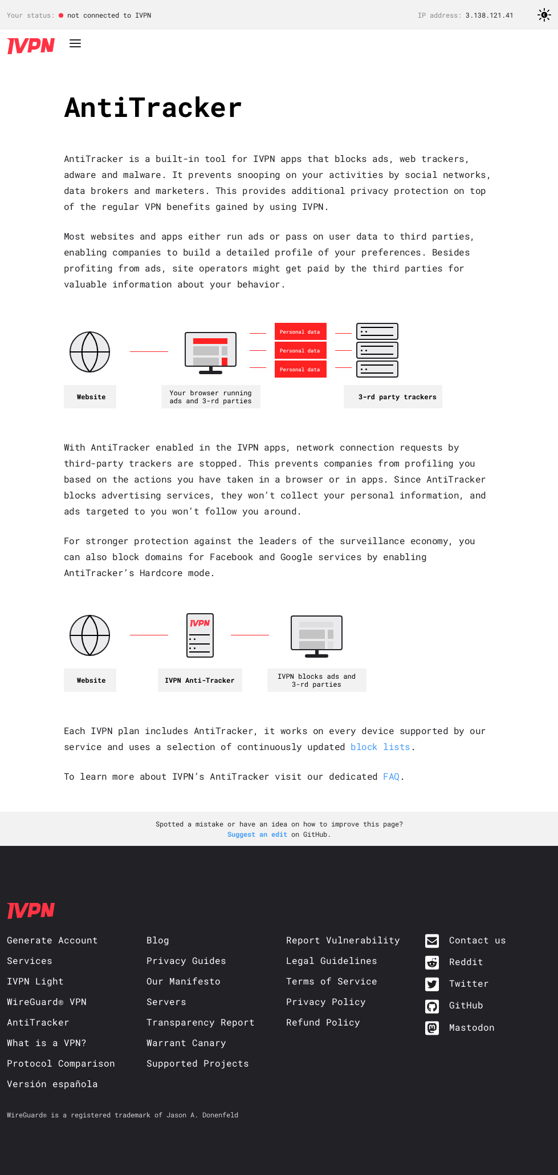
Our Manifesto (183, 981)
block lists (380, 746)
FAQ (391, 776)
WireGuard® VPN (47, 1001)
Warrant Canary (186, 1042)
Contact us (477, 940)
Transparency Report (200, 1022)
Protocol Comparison (61, 1063)
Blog (157, 940)
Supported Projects (197, 1063)
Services (29, 960)
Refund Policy (323, 1022)
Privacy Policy (326, 1001)
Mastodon (472, 1027)
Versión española (52, 1083)
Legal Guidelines (331, 960)
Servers (166, 1001)
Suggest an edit (259, 833)
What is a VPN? (47, 1042)
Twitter (469, 983)
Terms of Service (331, 981)
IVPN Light (35, 981)
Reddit (466, 961)
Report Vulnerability (343, 940)
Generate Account (52, 940)
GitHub (466, 1005)
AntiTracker (38, 1022)
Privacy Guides (186, 960)
